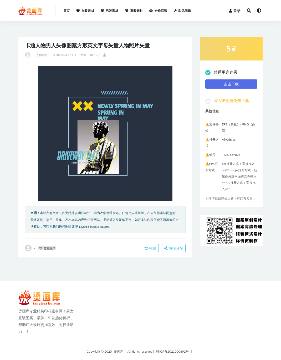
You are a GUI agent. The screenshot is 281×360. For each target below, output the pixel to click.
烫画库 (118, 351)
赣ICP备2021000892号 (172, 351)
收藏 (150, 248)
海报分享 (173, 248)
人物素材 (42, 55)
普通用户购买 (221, 72)
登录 (235, 10)
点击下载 (231, 84)
